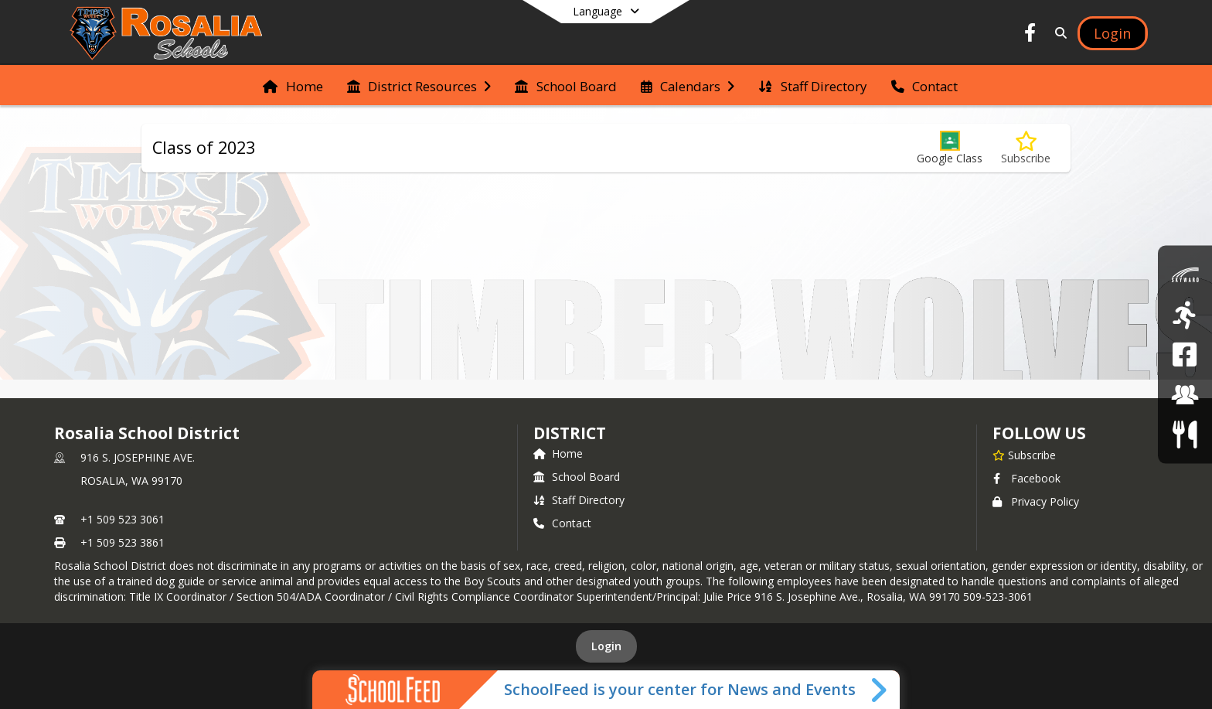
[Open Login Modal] (1112, 33)
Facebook (1026, 478)
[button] (949, 148)
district (569, 433)
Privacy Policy (1035, 501)
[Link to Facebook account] (1030, 35)
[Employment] (1185, 394)
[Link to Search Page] (1058, 33)
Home (558, 453)
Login (606, 646)
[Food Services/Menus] (1184, 434)
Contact (562, 523)
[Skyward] (1185, 275)
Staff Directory (579, 500)
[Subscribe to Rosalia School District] (1024, 454)
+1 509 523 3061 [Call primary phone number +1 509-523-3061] (122, 519)
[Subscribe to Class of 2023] (1026, 148)
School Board (576, 476)
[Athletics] (1184, 314)
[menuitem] (292, 85)
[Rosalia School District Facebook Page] (1184, 354)
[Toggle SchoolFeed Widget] (880, 689)
